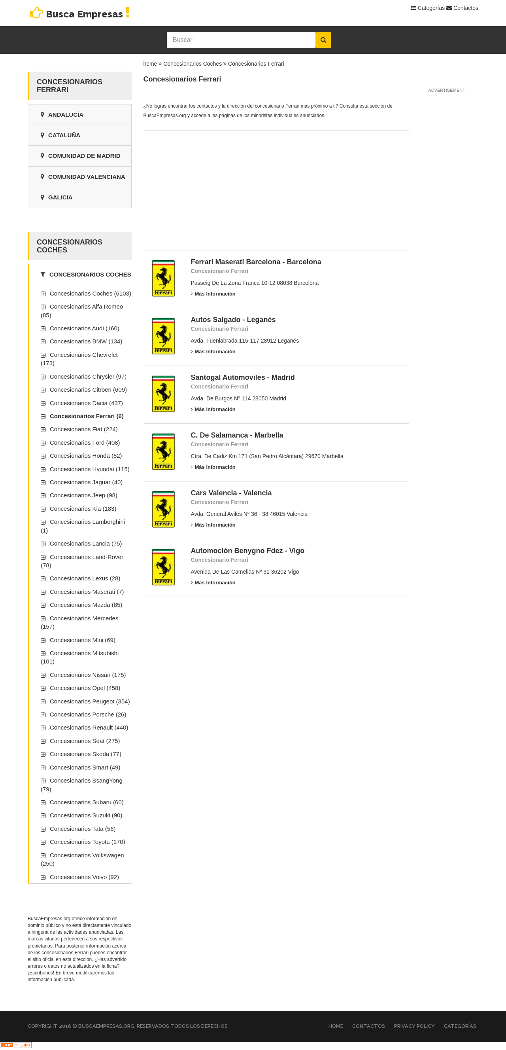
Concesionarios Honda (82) (86, 455)
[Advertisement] (202, 187)
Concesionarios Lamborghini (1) (83, 525)
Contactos (462, 8)
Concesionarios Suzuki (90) (86, 815)
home (150, 64)
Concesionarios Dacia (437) (86, 403)
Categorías (428, 8)
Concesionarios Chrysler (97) (88, 376)
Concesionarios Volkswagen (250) (82, 859)
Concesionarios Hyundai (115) (90, 469)
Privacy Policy (414, 1026)
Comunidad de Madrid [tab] (81, 155)
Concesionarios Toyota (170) (87, 841)
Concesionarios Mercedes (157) (79, 622)
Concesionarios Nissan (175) (88, 674)
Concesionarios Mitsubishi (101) (80, 657)
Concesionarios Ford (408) (85, 442)
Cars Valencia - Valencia (231, 493)
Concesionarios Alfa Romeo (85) (82, 310)
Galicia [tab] (57, 197)
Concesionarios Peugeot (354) (90, 701)
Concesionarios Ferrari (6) (87, 416)
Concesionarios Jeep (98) (83, 495)
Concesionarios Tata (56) (82, 828)
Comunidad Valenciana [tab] (83, 176)
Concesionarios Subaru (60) (87, 802)
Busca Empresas (80, 14)
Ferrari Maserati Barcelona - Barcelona (256, 262)
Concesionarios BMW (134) (86, 341)
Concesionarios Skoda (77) (85, 754)
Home (336, 1026)
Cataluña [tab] (60, 135)
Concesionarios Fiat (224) (84, 429)
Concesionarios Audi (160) (84, 328)
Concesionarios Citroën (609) (88, 389)
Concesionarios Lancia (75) (86, 543)
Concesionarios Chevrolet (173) (79, 358)
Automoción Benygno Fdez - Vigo (248, 551)
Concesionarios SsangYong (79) (82, 784)
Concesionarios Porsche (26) (88, 714)
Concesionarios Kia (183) (83, 508)
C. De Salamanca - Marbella (237, 435)
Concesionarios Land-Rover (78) (82, 561)
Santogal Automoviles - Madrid (243, 377)
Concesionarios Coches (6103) (90, 293)
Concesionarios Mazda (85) (86, 604)
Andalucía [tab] (62, 114)
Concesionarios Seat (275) (85, 740)
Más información (213, 294)
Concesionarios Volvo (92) (84, 877)
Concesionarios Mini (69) (82, 640)
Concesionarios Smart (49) (85, 767)
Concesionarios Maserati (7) (87, 591)
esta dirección (77, 959)
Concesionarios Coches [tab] (86, 274)
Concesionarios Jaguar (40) (86, 482)
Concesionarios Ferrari (256, 64)
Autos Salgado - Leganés (233, 320)
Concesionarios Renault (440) (89, 727)
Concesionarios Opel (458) (85, 687)
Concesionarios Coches (192, 64)
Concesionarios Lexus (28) (85, 578)
